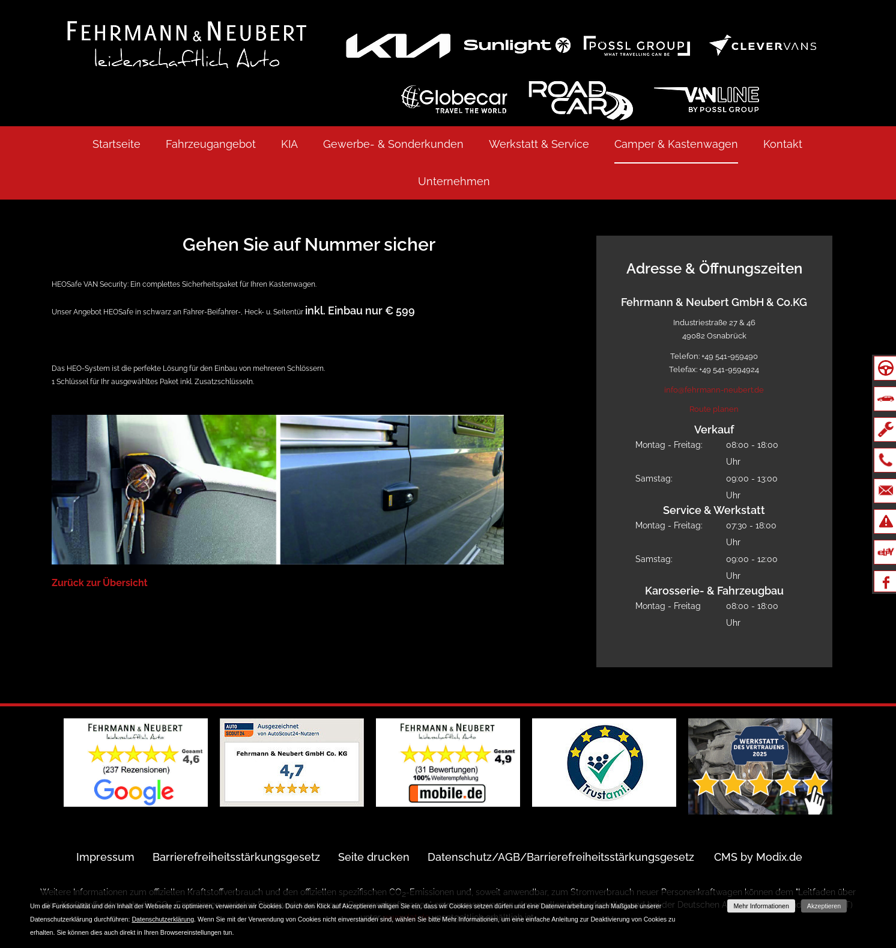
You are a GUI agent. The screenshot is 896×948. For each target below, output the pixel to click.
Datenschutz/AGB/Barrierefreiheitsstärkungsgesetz (561, 857)
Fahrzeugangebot (211, 144)
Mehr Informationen (761, 906)
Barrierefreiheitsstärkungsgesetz (236, 857)
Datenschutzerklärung (163, 919)
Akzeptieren (824, 906)
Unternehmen (454, 181)
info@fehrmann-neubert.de (714, 389)
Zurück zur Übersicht (100, 583)
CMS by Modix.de (758, 857)
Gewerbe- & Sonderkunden (393, 144)
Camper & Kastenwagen (676, 144)
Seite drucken (374, 857)
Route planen (714, 409)
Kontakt (782, 144)
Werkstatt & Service (539, 144)
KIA (289, 144)
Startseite (116, 144)
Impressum (105, 857)
